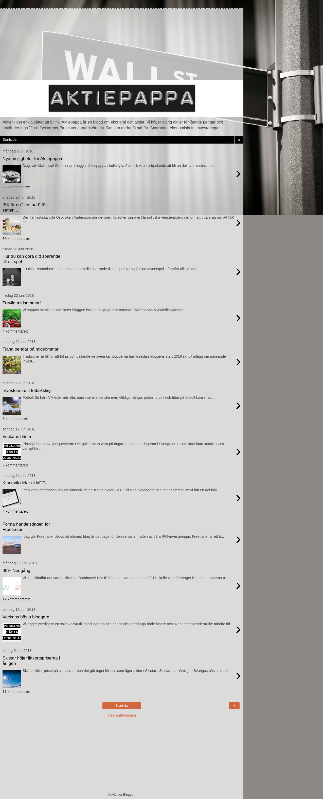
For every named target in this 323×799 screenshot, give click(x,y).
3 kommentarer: (15, 465)
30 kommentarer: (16, 239)
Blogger (128, 794)
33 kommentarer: (16, 187)
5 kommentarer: (15, 419)
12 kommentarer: (16, 599)
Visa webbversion (121, 715)
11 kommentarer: (16, 692)
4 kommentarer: (15, 331)
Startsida (122, 705)
